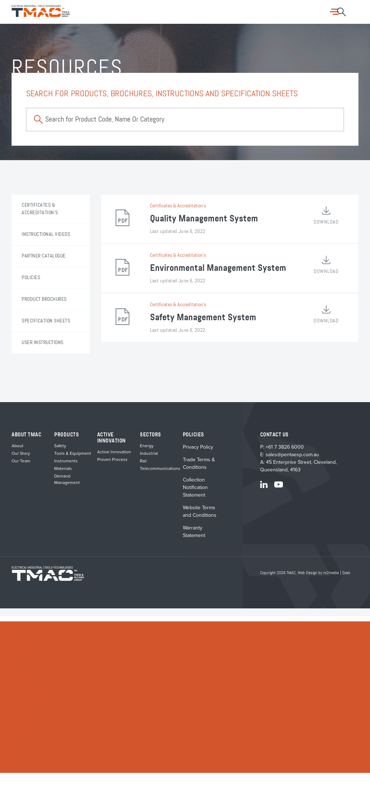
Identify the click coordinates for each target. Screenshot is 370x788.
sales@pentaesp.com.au (292, 455)
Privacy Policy (198, 447)
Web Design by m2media (318, 573)
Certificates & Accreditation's (178, 205)
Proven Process (112, 459)
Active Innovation (114, 451)
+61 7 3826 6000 (285, 447)
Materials (63, 468)
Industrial (149, 453)
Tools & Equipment (72, 453)
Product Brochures (17, 731)
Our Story (21, 453)
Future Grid (11, 632)
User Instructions (16, 715)
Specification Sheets (19, 708)
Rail (143, 460)
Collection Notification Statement (195, 487)
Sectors (7, 655)
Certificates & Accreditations (27, 700)
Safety (60, 445)
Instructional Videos (19, 723)
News (5, 761)
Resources (10, 693)
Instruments (66, 460)
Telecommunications (160, 468)
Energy (147, 445)
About (17, 445)
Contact (7, 768)
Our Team (21, 460)
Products (8, 625)
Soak (346, 573)
